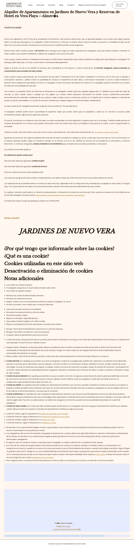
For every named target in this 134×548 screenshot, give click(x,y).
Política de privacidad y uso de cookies (57, 416)
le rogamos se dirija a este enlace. (108, 132)
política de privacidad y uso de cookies (56, 414)
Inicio (32, 5)
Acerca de (41, 5)
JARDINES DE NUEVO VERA (14, 5)
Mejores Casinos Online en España (90, 5)
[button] (119, 5)
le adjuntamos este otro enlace (46, 457)
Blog (61, 5)
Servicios (52, 5)
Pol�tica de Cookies (63, 526)
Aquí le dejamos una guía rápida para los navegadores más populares (63, 195)
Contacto (69, 5)
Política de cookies (49, 419)
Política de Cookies (50, 423)
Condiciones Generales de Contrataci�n (67, 529)
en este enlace (100, 454)
